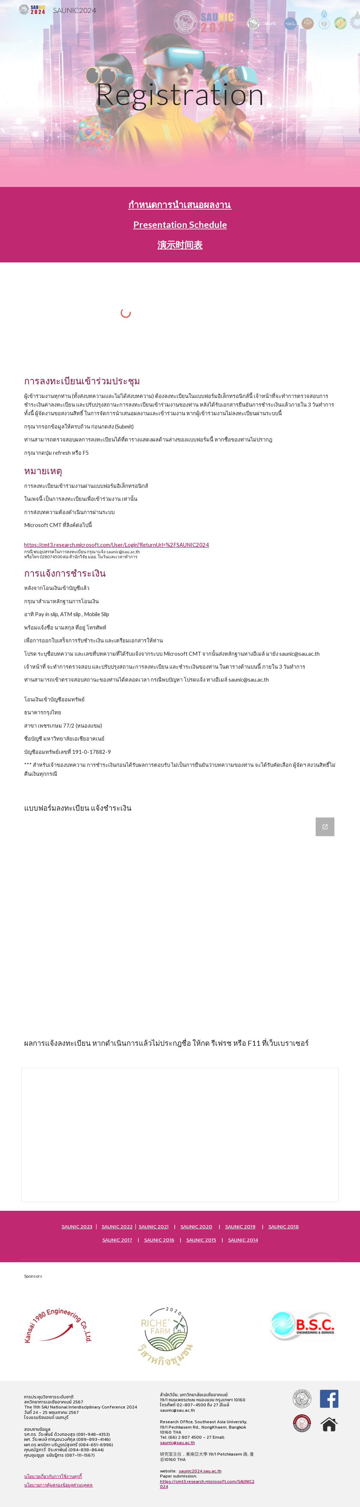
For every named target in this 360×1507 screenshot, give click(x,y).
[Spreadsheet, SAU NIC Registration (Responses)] (179, 1135)
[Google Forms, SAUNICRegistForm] (179, 917)
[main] (180, 93)
